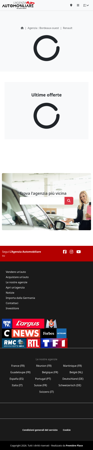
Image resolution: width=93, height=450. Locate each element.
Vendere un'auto (16, 272)
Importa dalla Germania (20, 298)
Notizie (10, 292)
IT (86, 5)
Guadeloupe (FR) (20, 372)
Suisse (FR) (40, 385)
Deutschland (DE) (73, 379)
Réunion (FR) (44, 366)
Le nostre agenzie (16, 282)
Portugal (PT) (42, 379)
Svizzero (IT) (46, 392)
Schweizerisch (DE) (70, 385)
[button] (78, 5)
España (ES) (16, 379)
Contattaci (12, 303)
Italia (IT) (17, 385)
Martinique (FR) (72, 366)
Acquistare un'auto (17, 277)
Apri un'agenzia (15, 287)
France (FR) (18, 366)
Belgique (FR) (50, 372)
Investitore (12, 308)
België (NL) (76, 372)
